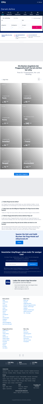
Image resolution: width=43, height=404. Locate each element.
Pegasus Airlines (6, 338)
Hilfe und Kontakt (27, 340)
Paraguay (37, 372)
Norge (9, 380)
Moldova (34, 378)
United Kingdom (18, 382)
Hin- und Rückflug (6, 18)
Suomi (9, 382)
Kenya (7, 386)
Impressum (25, 332)
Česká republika (23, 376)
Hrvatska (16, 378)
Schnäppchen (5, 314)
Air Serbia (5, 346)
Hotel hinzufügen (37, 18)
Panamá (23, 372)
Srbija (26, 380)
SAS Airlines (5, 348)
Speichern (33, 264)
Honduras (10, 372)
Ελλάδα (11, 378)
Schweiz (13, 382)
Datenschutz (26, 338)
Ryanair (4, 344)
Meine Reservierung (27, 336)
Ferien (4, 303)
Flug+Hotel (5, 306)
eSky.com (19, 392)
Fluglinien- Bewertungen (28, 306)
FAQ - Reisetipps (27, 313)
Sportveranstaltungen (7, 324)
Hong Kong (20, 386)
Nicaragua (19, 372)
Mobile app (25, 300)
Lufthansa (5, 343)
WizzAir (4, 332)
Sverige (33, 380)
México (14, 372)
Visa (3, 316)
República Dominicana (34, 370)
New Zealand (36, 387)
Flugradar (25, 301)
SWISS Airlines (6, 330)
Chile (12, 370)
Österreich (13, 380)
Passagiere (24, 25)
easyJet (4, 335)
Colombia (21, 370)
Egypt (4, 386)
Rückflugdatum (14, 25)
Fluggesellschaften (27, 303)
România (29, 380)
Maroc (10, 386)
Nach (23, 20)
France (8, 378)
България (17, 376)
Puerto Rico (31, 372)
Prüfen (19, 242)
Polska (17, 380)
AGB (24, 335)
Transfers (5, 320)
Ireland (19, 378)
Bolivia (9, 370)
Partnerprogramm (27, 333)
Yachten (4, 311)
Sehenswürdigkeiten (7, 322)
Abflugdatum (3, 25)
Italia (23, 378)
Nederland (5, 380)
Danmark (29, 376)
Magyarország (28, 378)
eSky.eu (15, 392)
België (4, 376)
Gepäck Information (27, 311)
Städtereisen (5, 301)
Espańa (4, 378)
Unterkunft (5, 305)
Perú (27, 372)
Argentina (5, 370)
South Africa (9, 388)
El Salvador (16, 370)
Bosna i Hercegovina (10, 376)
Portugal (22, 380)
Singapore (20, 388)
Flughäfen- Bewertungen (28, 309)
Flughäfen (25, 308)
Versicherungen (6, 317)
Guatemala (5, 372)
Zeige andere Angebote (21, 174)
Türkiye (24, 388)
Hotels (4, 308)
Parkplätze (5, 319)
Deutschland (34, 376)
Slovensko (5, 382)
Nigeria (4, 388)
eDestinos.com (25, 392)
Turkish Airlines (6, 333)
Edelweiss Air (5, 336)
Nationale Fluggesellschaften (29, 305)
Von (2, 20)
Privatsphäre (26, 341)
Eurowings (5, 341)
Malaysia (26, 386)
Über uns (25, 330)
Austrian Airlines (6, 340)
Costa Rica (26, 370)
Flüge (4, 300)
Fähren (4, 313)
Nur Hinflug (16, 18)
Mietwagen (5, 309)
